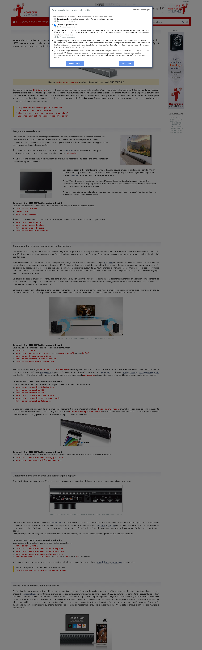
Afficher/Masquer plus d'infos (64, 27)
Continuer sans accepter (141, 10)
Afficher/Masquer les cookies (64, 21)
